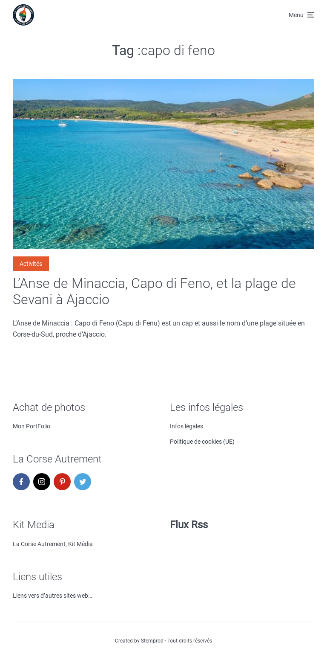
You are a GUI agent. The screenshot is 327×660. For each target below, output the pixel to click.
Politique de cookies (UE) (202, 441)
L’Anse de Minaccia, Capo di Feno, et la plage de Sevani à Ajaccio (154, 291)
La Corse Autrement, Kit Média (53, 544)
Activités (31, 263)
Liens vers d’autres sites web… (52, 595)
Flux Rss (189, 525)
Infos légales (186, 426)
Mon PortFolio (31, 426)
